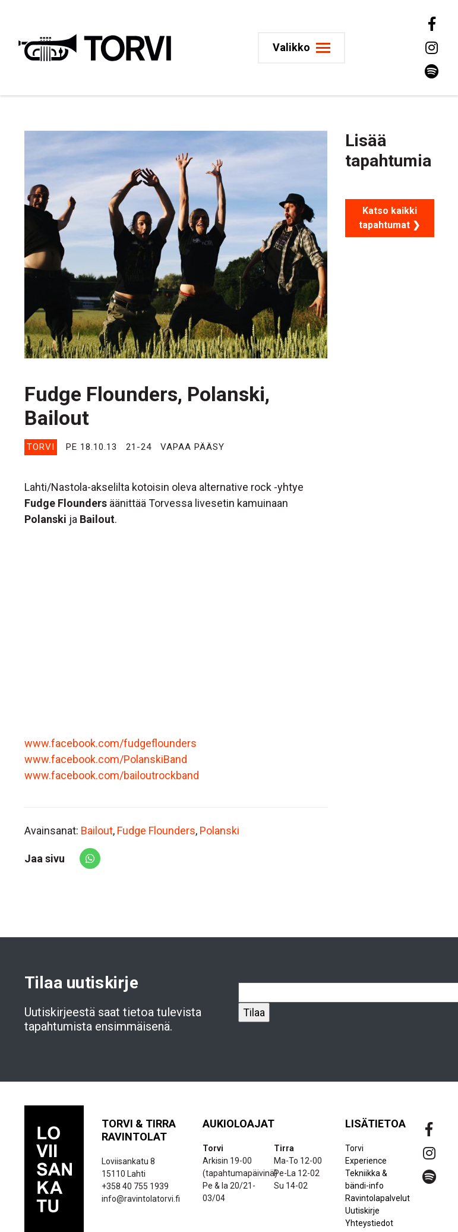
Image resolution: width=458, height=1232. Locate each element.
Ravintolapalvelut (377, 1198)
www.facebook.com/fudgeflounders (110, 743)
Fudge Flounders (156, 830)
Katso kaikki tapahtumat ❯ (389, 218)
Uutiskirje (362, 1210)
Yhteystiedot (369, 1223)
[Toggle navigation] (305, 48)
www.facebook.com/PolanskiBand (105, 759)
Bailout (97, 830)
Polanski (219, 830)
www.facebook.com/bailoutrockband (111, 775)
